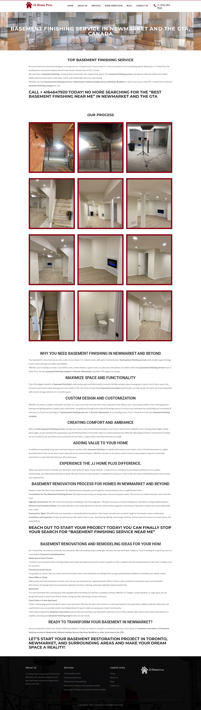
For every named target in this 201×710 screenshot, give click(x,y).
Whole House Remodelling (75, 681)
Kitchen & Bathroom (72, 677)
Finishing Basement (72, 673)
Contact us (142, 5)
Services (96, 5)
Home (70, 5)
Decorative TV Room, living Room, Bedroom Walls (85, 689)
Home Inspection (113, 5)
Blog (129, 5)
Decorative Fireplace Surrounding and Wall (82, 685)
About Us (82, 5)
